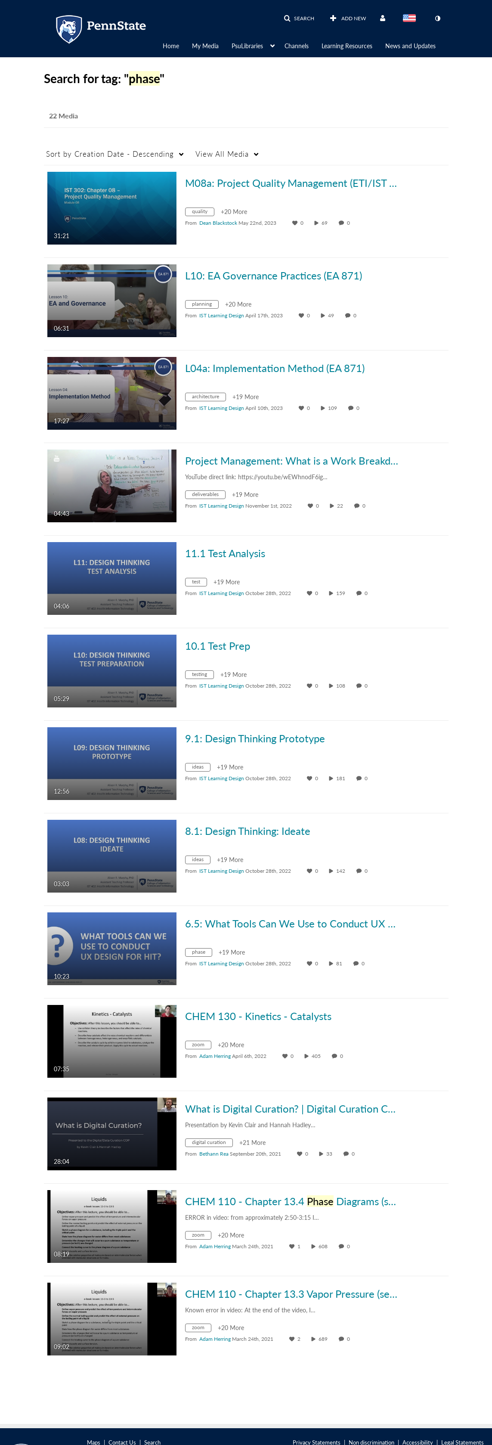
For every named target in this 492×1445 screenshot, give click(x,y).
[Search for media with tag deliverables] (208, 495)
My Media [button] (205, 46)
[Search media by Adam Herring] (215, 1056)
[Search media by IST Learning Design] (221, 315)
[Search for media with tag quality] (203, 213)
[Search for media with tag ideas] (201, 768)
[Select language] (411, 19)
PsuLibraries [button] (247, 46)
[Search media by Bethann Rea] (214, 1153)
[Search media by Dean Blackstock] (218, 223)
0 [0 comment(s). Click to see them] (350, 223)
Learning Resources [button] (347, 46)
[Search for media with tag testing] (202, 675)
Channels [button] (297, 46)
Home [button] (171, 46)
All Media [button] (222, 153)
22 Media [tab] (63, 116)
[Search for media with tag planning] (205, 305)
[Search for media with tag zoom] (201, 1046)
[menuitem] (177, 45)
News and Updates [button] (410, 46)
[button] (299, 18)
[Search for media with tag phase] (202, 953)
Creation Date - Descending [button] (110, 153)
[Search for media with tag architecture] (208, 398)
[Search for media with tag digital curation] (212, 1143)
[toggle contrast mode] (438, 18)
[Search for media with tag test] (199, 583)
